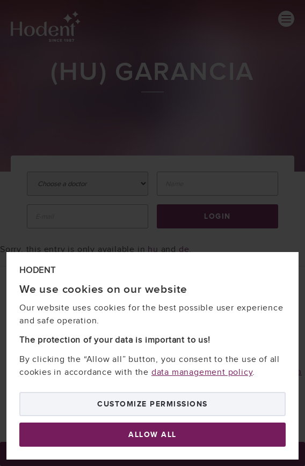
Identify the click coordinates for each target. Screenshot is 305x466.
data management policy (202, 372)
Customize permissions (152, 404)
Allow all (152, 434)
